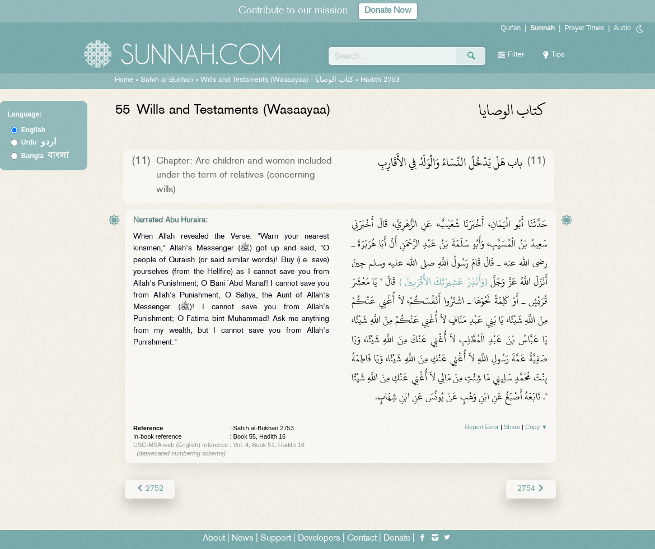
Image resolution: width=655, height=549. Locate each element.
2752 (149, 488)
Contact (362, 538)
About (214, 538)
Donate (396, 538)
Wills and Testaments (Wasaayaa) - (277, 80)
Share (512, 427)
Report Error (482, 427)
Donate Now (387, 11)
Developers (319, 538)
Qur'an (511, 28)
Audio (622, 28)
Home (124, 80)
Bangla (45, 156)
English (33, 130)
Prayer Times (584, 28)
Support (275, 538)
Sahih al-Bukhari (167, 80)
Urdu (38, 142)
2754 (531, 488)
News (243, 538)
